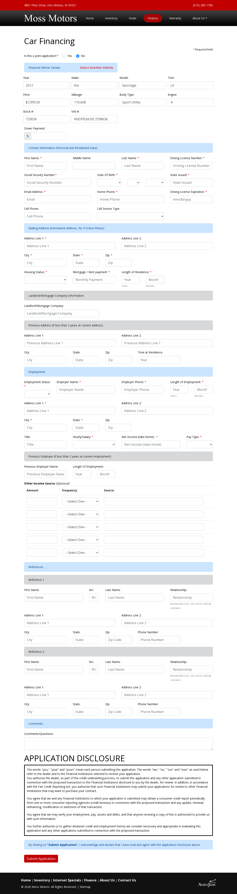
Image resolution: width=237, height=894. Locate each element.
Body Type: (127, 95)
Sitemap (85, 887)
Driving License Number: (187, 158)
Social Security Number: (40, 175)
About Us (107, 880)
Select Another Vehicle (96, 68)
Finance (90, 880)
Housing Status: (35, 272)
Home (26, 880)
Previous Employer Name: (41, 466)
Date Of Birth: (107, 175)
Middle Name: (82, 158)
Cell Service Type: (108, 209)
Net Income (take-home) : (140, 437)
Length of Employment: (187, 382)
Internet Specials (67, 880)
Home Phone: (107, 192)
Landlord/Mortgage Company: (44, 306)
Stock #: (28, 111)
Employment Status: (37, 384)
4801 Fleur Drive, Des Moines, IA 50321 (50, 5)
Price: (26, 95)
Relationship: (178, 590)
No (83, 56)
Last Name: (130, 158)
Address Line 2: (131, 238)
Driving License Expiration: (188, 192)
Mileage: (76, 95)
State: (78, 255)
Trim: (171, 78)
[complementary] (225, 882)
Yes (69, 56)
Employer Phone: (134, 382)
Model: (124, 78)
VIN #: (75, 111)
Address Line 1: (35, 238)
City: (28, 255)
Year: (26, 78)
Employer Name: (69, 382)
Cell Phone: (31, 209)
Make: (75, 78)
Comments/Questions (38, 734)
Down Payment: (34, 128)
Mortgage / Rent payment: (91, 272)
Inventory (42, 880)
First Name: (33, 158)
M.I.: (91, 590)
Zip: (108, 255)
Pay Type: (194, 437)
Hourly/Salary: (83, 437)
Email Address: (35, 192)
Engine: (172, 95)
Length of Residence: (137, 272)
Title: (27, 437)
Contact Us (127, 880)
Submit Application (41, 858)
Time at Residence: (150, 352)
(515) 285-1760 (203, 5)
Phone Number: (148, 632)
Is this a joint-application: (41, 56)
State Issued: (180, 175)
